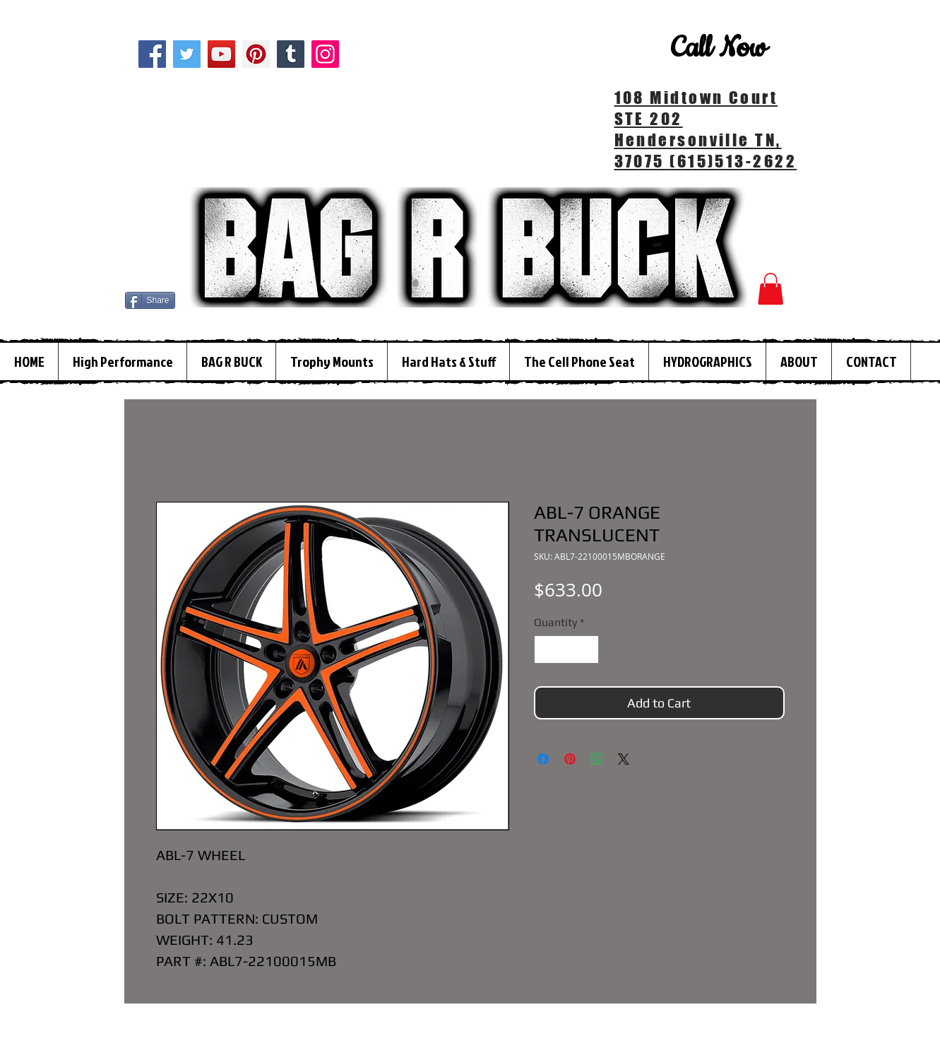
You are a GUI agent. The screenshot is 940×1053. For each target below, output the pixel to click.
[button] (770, 289)
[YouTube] (221, 54)
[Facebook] (152, 54)
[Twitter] (187, 54)
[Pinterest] (256, 54)
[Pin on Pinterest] (569, 759)
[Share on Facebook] (543, 759)
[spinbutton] (566, 649)
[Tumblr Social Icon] (290, 54)
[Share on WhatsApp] (596, 759)
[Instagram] (325, 54)
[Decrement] (546, 649)
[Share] (150, 300)
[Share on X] (623, 759)
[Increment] (587, 649)
